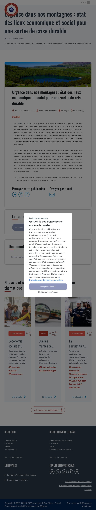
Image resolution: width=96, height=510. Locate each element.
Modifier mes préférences (48, 292)
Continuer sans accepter (38, 218)
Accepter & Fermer (48, 286)
